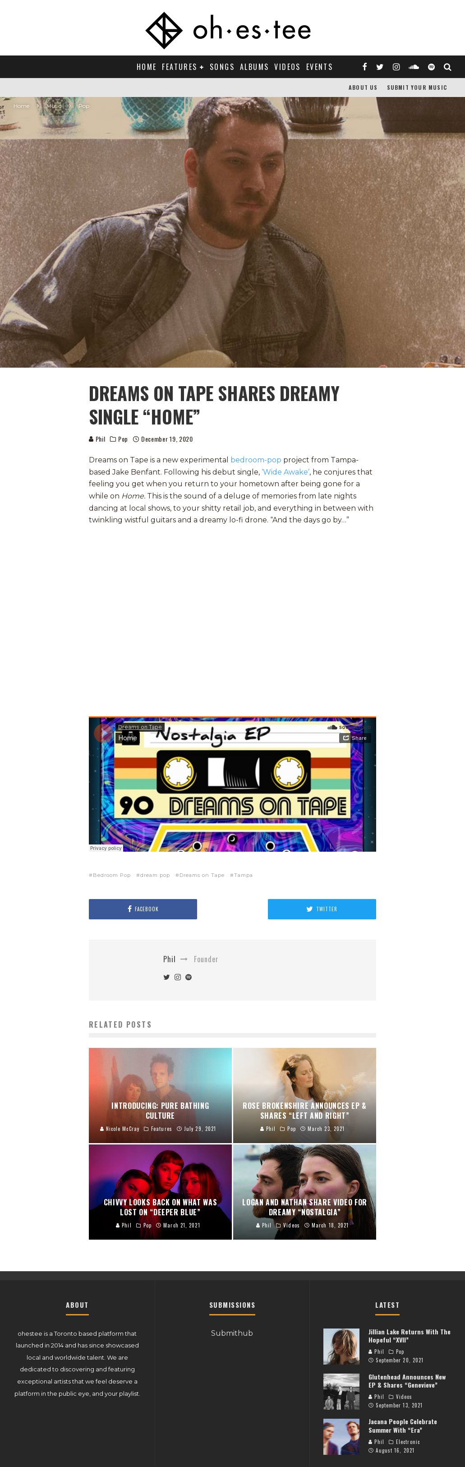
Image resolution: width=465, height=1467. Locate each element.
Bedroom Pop (112, 875)
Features (179, 66)
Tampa (243, 875)
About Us (363, 87)
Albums (254, 66)
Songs (222, 66)
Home (147, 66)
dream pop (155, 875)
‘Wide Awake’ (285, 472)
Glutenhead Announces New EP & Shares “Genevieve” (407, 1380)
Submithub (232, 1333)
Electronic (408, 1442)
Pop (123, 439)
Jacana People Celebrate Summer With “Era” (402, 1425)
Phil (97, 438)
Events (319, 66)
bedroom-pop (255, 460)
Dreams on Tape (202, 875)
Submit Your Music (417, 87)
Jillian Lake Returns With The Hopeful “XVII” (409, 1335)
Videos (287, 66)
